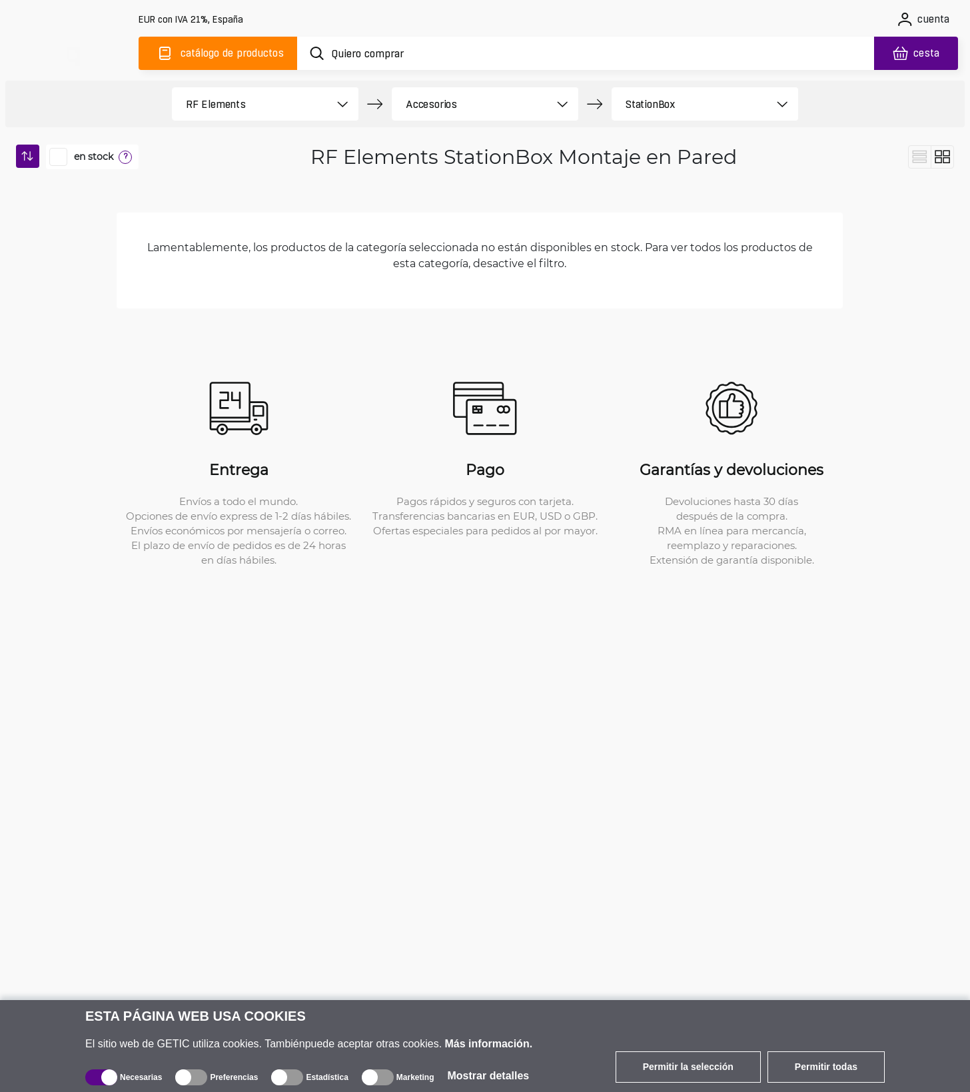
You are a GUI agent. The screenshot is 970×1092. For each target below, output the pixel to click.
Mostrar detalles (489, 1075)
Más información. (489, 1043)
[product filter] (250, 104)
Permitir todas (826, 1066)
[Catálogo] (218, 53)
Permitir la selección (688, 1066)
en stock (93, 157)
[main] (72, 51)
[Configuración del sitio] (192, 20)
